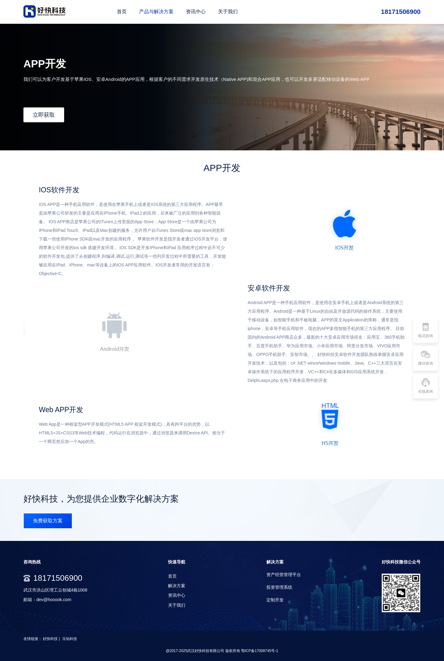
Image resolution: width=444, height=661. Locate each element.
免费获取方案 (48, 520)
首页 (172, 576)
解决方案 (176, 585)
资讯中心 (176, 595)
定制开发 (275, 599)
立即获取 (44, 115)
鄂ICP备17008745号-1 (259, 651)
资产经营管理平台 (283, 574)
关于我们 (176, 605)
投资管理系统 (279, 587)
